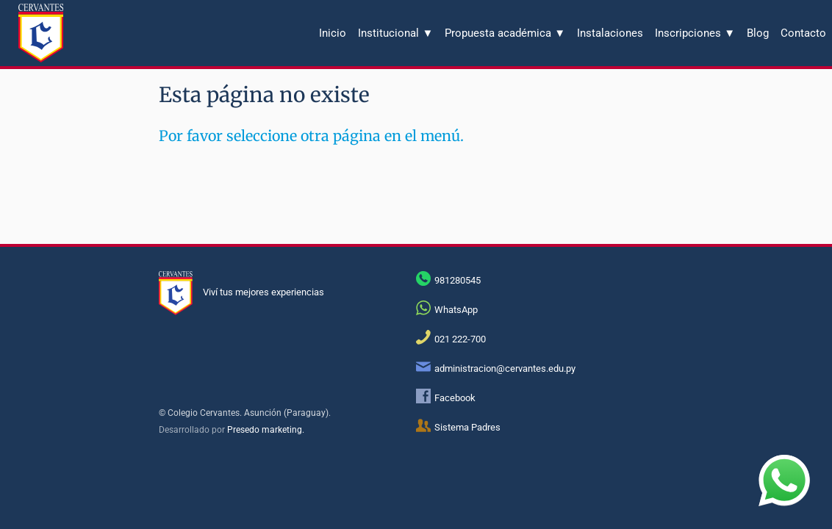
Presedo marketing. (265, 430)
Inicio (332, 33)
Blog (758, 33)
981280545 (457, 280)
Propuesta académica (505, 33)
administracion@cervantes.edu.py (504, 368)
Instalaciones (610, 33)
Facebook (455, 397)
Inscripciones (695, 33)
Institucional (395, 33)
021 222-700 (460, 339)
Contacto (803, 33)
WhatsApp (456, 309)
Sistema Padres (467, 427)
